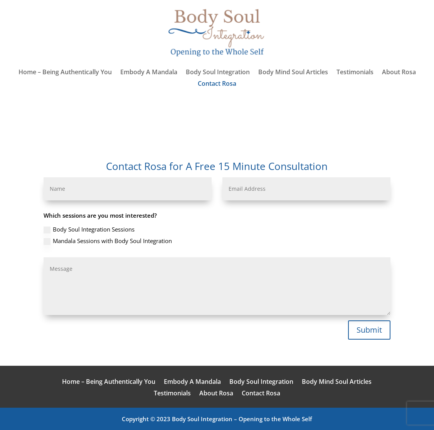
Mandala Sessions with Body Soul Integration (108, 241)
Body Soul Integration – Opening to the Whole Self (242, 419)
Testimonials (354, 72)
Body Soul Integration (218, 72)
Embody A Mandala (148, 72)
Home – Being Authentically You (65, 72)
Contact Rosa (217, 84)
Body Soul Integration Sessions (89, 229)
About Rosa (399, 72)
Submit (369, 330)
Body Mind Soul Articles (293, 72)
